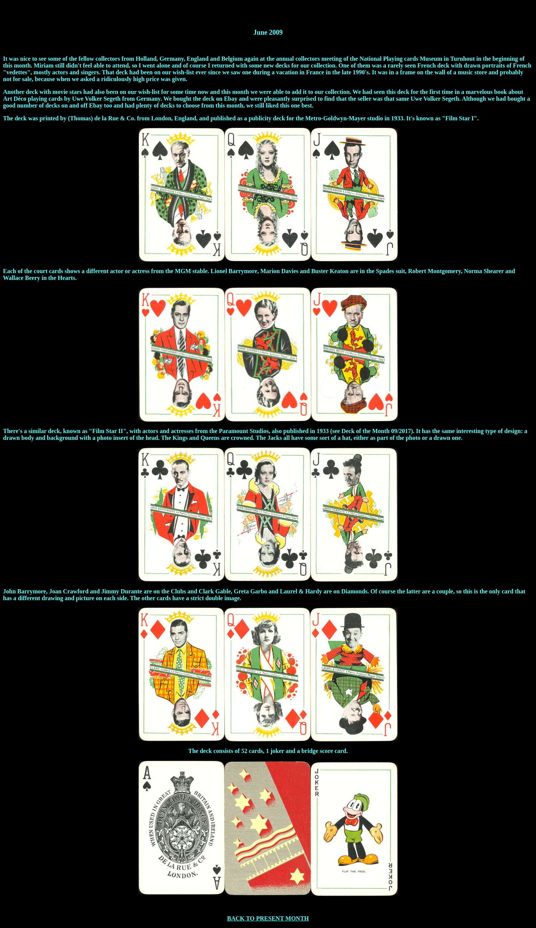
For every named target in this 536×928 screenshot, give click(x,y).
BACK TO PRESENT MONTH (268, 918)
